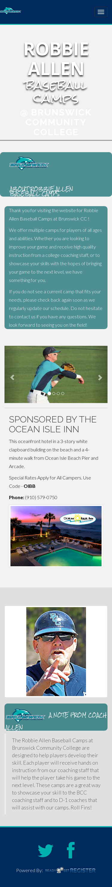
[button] (12, 374)
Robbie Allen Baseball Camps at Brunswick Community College (37, 10)
